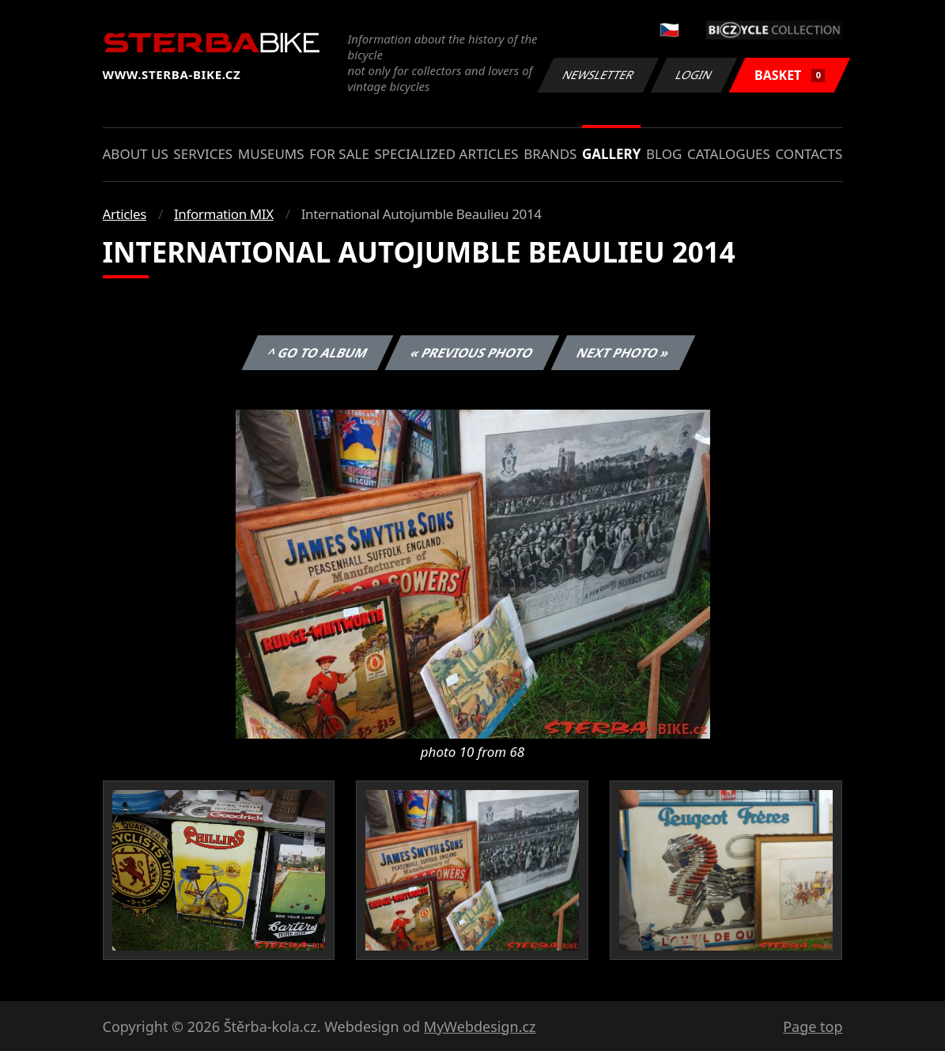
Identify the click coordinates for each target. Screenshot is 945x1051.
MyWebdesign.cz (480, 1026)
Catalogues (728, 154)
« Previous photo (472, 352)
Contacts (808, 154)
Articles (124, 214)
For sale (339, 154)
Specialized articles (446, 154)
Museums (271, 154)
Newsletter (598, 74)
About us (135, 154)
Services (202, 154)
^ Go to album (318, 352)
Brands (550, 154)
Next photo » (623, 352)
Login (694, 74)
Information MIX (224, 214)
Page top (812, 1026)
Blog (664, 154)
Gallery (611, 154)
